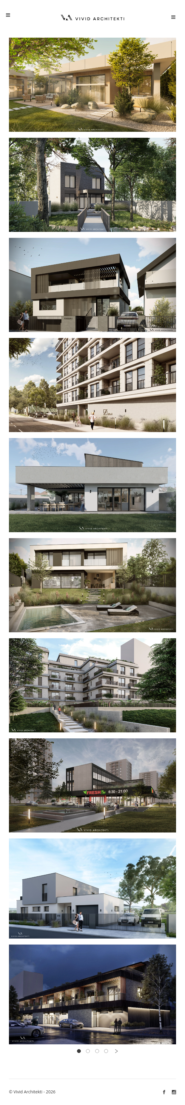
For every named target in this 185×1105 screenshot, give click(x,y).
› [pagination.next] (116, 1051)
